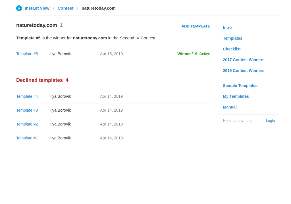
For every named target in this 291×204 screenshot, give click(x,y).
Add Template (196, 26)
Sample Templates (240, 85)
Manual (230, 107)
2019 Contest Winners (244, 70)
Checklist (232, 49)
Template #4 (27, 96)
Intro (227, 27)
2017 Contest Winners (244, 60)
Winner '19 (187, 54)
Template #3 (27, 110)
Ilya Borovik (60, 54)
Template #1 (27, 138)
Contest (66, 8)
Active (204, 54)
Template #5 (27, 54)
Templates (232, 38)
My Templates (236, 96)
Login (270, 120)
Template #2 (27, 124)
